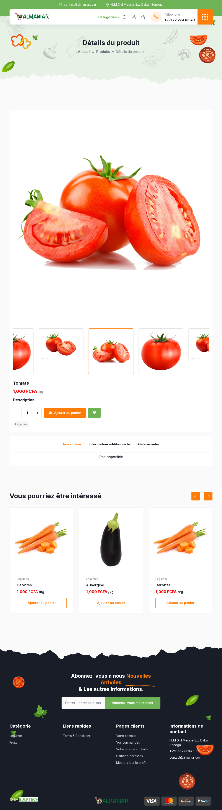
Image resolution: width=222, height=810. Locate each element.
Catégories (109, 17)
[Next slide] (208, 496)
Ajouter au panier (42, 603)
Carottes (24, 585)
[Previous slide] (195, 496)
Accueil (84, 51)
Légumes (21, 424)
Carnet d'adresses (129, 756)
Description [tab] (71, 444)
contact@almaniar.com (77, 4)
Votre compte (126, 736)
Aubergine (95, 585)
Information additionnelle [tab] (109, 444)
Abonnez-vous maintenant (132, 703)
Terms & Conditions (77, 736)
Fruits (13, 742)
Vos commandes (128, 742)
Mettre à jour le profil (131, 762)
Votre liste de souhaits (132, 749)
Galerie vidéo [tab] (149, 444)
